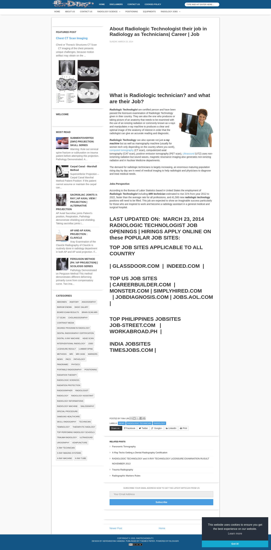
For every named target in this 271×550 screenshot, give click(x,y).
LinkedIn (172, 428)
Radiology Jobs (169, 12)
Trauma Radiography (122, 469)
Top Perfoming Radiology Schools (76, 432)
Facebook (130, 428)
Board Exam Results (68, 312)
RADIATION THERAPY (67, 375)
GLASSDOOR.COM (136, 266)
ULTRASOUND (86, 437)
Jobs (90, 343)
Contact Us (134, 4)
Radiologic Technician (139, 423)
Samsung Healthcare (68, 417)
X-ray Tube (80, 458)
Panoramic (62, 364)
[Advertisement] (135, 69)
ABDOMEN (62, 302)
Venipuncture (79, 443)
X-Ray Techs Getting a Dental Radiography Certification (139, 452)
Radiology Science (107, 12)
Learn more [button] (235, 533)
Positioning (131, 12)
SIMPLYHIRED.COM (177, 291)
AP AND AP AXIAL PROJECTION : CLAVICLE (80, 234)
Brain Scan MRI (89, 312)
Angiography (89, 302)
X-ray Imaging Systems (69, 453)
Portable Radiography (69, 370)
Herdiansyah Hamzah (114, 541)
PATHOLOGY (79, 359)
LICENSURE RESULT (66, 349)
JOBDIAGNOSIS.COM (142, 297)
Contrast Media (65, 323)
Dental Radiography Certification (75, 333)
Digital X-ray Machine (68, 338)
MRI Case (80, 354)
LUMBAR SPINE (86, 349)
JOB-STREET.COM (132, 325)
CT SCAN (61, 318)
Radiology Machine (67, 406)
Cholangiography (78, 318)
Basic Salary (81, 307)
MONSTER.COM (129, 291)
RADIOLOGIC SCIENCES (68, 380)
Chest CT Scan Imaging (72, 38)
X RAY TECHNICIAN (66, 448)
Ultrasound (188, 153)
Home (102, 4)
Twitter (145, 428)
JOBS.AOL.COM (193, 297)
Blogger (174, 541)
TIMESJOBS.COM (131, 350)
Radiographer (64, 390)
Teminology (63, 427)
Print (185, 428)
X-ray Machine (64, 458)
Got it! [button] (235, 543)
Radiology (159, 423)
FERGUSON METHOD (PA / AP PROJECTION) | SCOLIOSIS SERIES (84, 263)
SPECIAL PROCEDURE (67, 411)
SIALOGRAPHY (87, 406)
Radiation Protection (68, 385)
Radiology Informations (70, 401)
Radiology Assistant (82, 396)
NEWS (122, 423)
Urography (63, 443)
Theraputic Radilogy (84, 427)
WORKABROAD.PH (133, 331)
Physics (75, 364)
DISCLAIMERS (116, 4)
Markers (92, 354)
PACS (68, 359)
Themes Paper (147, 541)
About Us (70, 12)
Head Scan (88, 338)
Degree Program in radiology (73, 328)
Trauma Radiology (67, 437)
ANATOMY (74, 302)
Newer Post (116, 528)
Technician (85, 422)
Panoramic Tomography (124, 446)
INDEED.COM (183, 266)
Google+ (158, 428)
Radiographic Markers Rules (126, 475)
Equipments (149, 12)
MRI (71, 354)
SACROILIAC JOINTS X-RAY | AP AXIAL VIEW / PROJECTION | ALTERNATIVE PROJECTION (77, 202)
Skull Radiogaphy (66, 422)
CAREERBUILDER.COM (142, 284)
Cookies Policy (153, 4)
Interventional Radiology (71, 343)
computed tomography (122, 150)
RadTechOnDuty (144, 538)
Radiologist (81, 390)
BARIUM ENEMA (64, 307)
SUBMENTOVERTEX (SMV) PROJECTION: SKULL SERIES (82, 142)
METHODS (62, 354)
